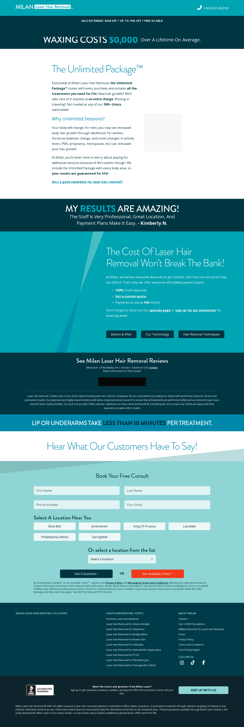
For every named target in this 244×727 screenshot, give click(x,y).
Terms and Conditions (191, 644)
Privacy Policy (114, 582)
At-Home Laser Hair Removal (122, 619)
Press (182, 634)
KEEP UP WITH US (203, 690)
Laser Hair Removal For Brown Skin (126, 639)
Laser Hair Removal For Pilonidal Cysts (127, 660)
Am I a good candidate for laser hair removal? (87, 182)
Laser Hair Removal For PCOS (122, 655)
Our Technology (157, 334)
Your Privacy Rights (189, 649)
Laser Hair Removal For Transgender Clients (131, 665)
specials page (159, 310)
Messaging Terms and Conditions (148, 582)
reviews (153, 367)
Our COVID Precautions (192, 624)
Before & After (121, 334)
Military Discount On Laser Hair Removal (201, 629)
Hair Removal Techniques (201, 334)
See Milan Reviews (122, 360)
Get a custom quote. (131, 296)
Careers (183, 619)
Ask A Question (86, 574)
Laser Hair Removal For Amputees (125, 629)
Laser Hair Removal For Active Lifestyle (127, 624)
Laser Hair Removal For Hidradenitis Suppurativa (133, 649)
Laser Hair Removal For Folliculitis (125, 644)
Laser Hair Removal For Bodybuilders (127, 634)
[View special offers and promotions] (122, 26)
